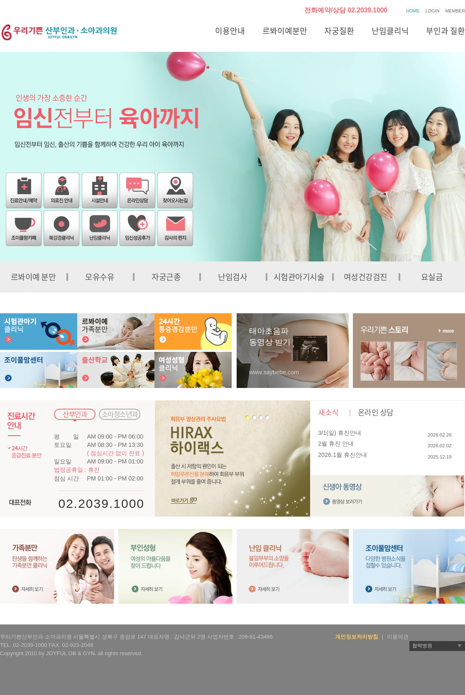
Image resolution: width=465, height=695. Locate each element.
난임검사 (232, 277)
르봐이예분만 (284, 31)
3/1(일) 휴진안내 (339, 432)
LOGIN (433, 10)
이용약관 (398, 637)
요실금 (432, 277)
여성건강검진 (365, 277)
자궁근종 (166, 277)
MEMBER (455, 10)
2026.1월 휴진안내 (342, 454)
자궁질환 (339, 31)
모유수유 (99, 277)
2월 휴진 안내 (336, 443)
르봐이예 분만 (33, 277)
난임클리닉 (390, 31)
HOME (412, 10)
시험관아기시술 (299, 277)
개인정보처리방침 (356, 637)
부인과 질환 (445, 31)
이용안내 (230, 31)
